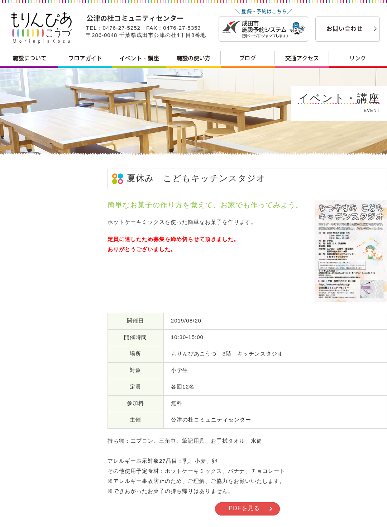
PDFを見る (244, 508)
